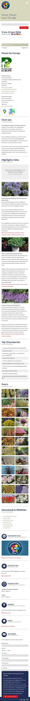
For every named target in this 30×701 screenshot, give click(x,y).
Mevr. (9, 650)
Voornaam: (4, 653)
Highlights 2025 (7, 576)
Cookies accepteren (11, 696)
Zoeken (25, 27)
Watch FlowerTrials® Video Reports (12, 558)
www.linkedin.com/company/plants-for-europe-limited (8, 525)
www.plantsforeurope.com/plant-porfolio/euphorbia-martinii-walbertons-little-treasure (13, 233)
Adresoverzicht (7, 613)
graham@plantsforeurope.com (9, 89)
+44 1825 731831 (8, 87)
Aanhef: (4, 648)
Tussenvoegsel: (5, 658)
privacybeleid (22, 684)
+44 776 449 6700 (8, 106)
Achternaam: (5, 663)
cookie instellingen (7, 691)
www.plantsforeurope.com (8, 91)
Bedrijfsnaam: (5, 643)
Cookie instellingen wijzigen (15, 174)
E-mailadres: (5, 668)
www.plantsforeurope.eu (8, 93)
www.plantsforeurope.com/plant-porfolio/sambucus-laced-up (13, 335)
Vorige (5, 47)
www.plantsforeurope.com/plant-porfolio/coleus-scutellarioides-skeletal (15, 285)
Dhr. (5, 650)
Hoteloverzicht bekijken (9, 626)
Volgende (24, 47)
